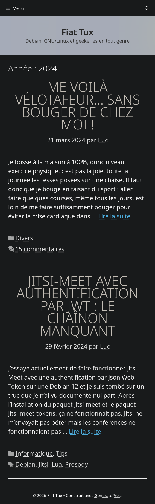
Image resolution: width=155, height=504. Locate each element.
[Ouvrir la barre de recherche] (147, 8)
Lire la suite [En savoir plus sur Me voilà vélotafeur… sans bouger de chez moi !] (114, 216)
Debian (25, 464)
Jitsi (43, 464)
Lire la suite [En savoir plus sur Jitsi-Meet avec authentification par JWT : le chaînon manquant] (85, 431)
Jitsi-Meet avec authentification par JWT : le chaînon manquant (77, 305)
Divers (24, 238)
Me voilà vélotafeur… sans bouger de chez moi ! (77, 105)
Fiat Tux (77, 32)
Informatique (34, 453)
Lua (57, 464)
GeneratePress (108, 495)
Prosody (76, 464)
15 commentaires (39, 249)
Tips (62, 453)
